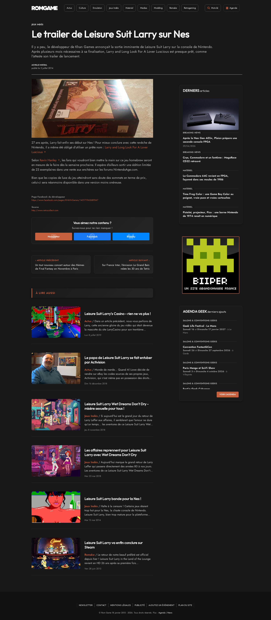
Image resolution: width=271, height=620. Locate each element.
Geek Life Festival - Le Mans (199, 326)
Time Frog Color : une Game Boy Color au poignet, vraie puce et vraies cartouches (208, 196)
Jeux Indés (114, 8)
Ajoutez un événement (162, 605)
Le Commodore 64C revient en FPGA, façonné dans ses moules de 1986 (206, 177)
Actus (69, 8)
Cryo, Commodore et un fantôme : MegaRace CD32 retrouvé (209, 159)
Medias (143, 8)
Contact (101, 605)
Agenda (161, 612)
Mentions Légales (120, 605)
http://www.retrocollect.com (45, 210)
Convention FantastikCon (197, 347)
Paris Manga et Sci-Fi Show (199, 368)
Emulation (97, 8)
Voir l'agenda (227, 394)
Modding (158, 8)
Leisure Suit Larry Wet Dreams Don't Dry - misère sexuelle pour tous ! (116, 406)
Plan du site (185, 605)
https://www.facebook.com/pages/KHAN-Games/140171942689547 (65, 200)
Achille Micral (39, 65)
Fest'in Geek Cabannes (196, 389)
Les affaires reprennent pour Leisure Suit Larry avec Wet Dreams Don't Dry (115, 452)
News (169, 612)
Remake (173, 8)
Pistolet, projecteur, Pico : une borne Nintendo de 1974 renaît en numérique (210, 214)
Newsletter (86, 605)
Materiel (129, 8)
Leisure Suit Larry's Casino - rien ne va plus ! (117, 313)
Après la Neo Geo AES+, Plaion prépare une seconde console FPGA (210, 140)
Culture (82, 8)
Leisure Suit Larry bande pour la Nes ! (112, 499)
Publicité (140, 605)
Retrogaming (190, 8)
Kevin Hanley (48, 160)
